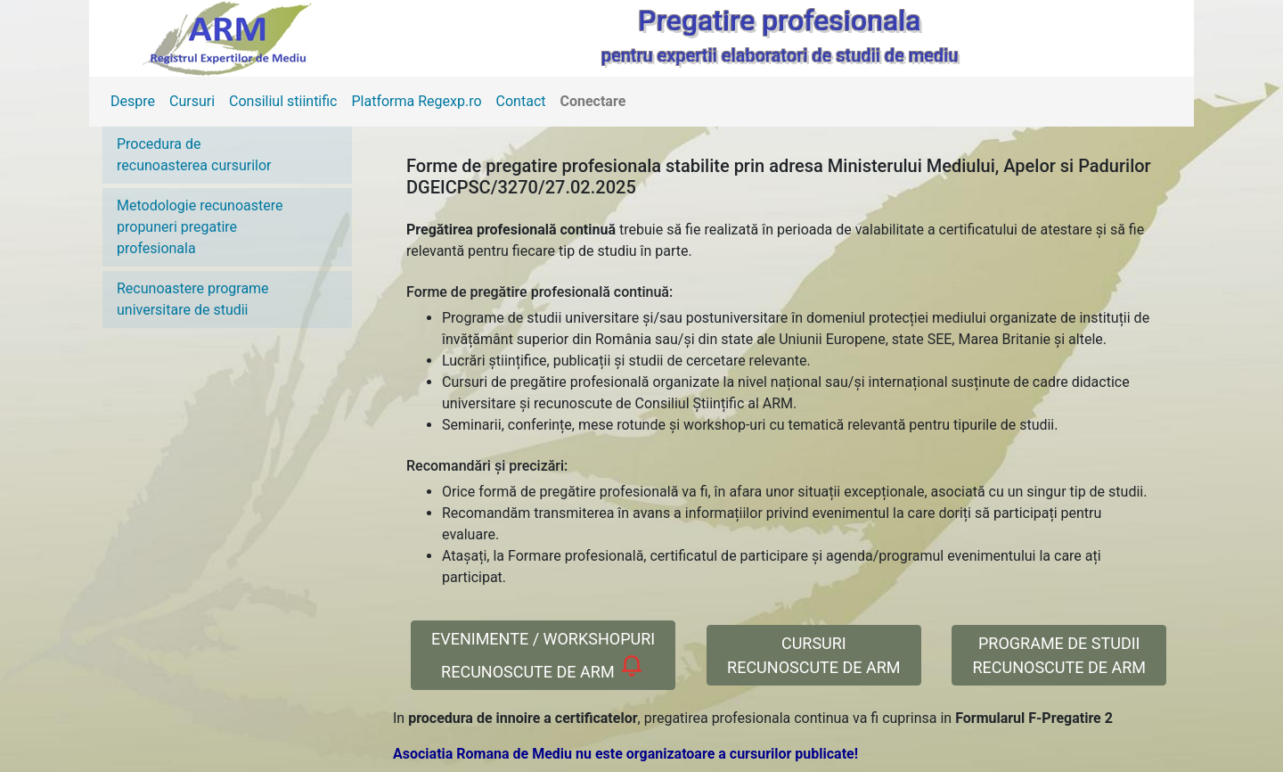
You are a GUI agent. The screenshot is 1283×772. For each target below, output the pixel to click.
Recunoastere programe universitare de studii (193, 299)
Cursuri (192, 101)
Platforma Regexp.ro (417, 101)
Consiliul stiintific (283, 101)
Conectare (593, 101)
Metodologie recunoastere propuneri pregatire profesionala (200, 227)
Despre (132, 101)
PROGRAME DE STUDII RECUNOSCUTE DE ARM (1059, 655)
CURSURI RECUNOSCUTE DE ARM (814, 655)
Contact (521, 101)
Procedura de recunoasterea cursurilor (194, 155)
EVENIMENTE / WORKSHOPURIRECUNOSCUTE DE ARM (543, 655)
